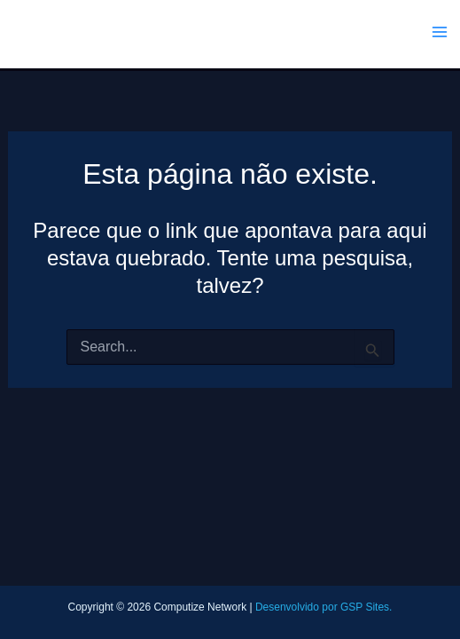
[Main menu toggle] (440, 32)
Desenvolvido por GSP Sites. (324, 607)
